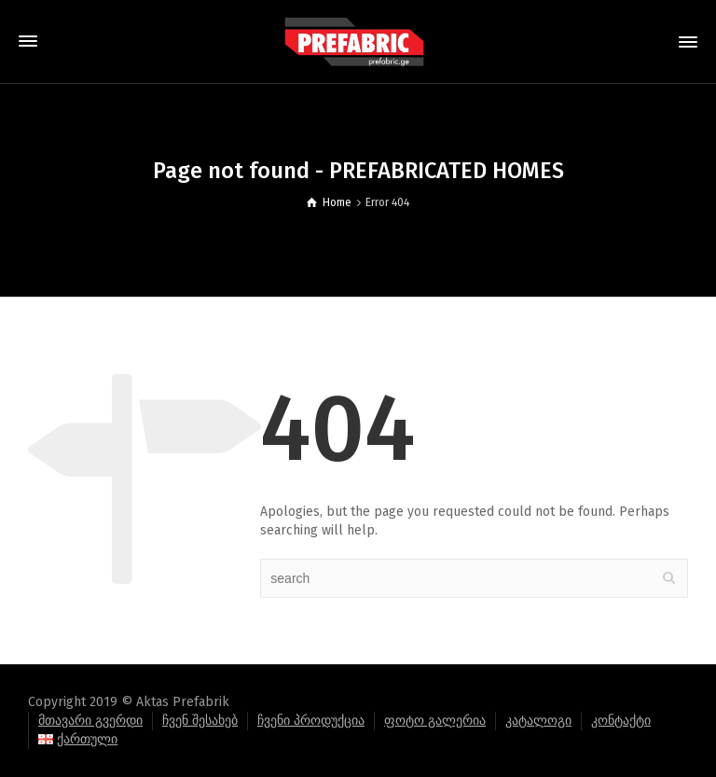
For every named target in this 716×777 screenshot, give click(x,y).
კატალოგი (538, 720)
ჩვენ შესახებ (200, 720)
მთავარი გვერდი (90, 720)
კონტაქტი (621, 720)
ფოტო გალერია (435, 720)
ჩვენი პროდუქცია (311, 720)
